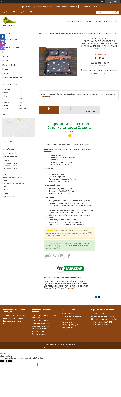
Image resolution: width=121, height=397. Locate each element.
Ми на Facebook (8, 65)
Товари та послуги (73, 21)
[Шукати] (116, 12)
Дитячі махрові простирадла (13, 318)
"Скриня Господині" (66, 288)
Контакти (108, 21)
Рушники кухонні (68, 319)
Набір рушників (67, 327)
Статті (5, 73)
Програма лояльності (10, 48)
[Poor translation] (9, 361)
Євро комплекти (38, 331)
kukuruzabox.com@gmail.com (13, 183)
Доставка (6, 56)
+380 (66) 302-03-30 (89, 6)
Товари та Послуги (9, 39)
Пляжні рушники (68, 322)
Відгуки (5, 60)
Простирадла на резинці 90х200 (14, 315)
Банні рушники (67, 313)
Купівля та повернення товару (102, 316)
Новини (5, 69)
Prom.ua (72, 345)
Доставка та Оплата (98, 313)
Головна (88, 21)
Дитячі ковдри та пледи (11, 324)
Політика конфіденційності (76, 347)
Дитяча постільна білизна (11, 321)
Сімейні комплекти (39, 334)
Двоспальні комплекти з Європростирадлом (41, 327)
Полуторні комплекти (40, 320)
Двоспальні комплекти (40, 323)
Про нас (98, 21)
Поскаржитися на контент (57, 347)
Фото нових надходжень (12, 77)
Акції (4, 43)
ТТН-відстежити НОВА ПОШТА (102, 322)
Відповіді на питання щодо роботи (104, 319)
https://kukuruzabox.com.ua (12, 177)
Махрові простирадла (70, 325)
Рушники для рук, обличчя (72, 316)
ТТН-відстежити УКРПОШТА (101, 325)
